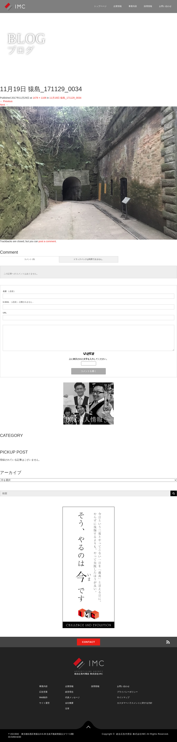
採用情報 (148, 6)
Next (4, 104)
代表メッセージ (72, 697)
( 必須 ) (8, 291)
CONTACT (88, 642)
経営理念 (69, 692)
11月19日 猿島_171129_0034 (65, 97)
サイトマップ (123, 697)
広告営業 (43, 692)
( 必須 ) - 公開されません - (18, 302)
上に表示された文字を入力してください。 (88, 359)
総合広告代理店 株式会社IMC (131, 734)
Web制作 (43, 697)
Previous (6, 101)
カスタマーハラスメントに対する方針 (134, 703)
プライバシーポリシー (127, 692)
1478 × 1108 (39, 97)
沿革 (67, 708)
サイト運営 (44, 703)
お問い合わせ (165, 6)
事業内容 (133, 6)
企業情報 (117, 6)
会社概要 (69, 703)
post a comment (47, 241)
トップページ (100, 6)
